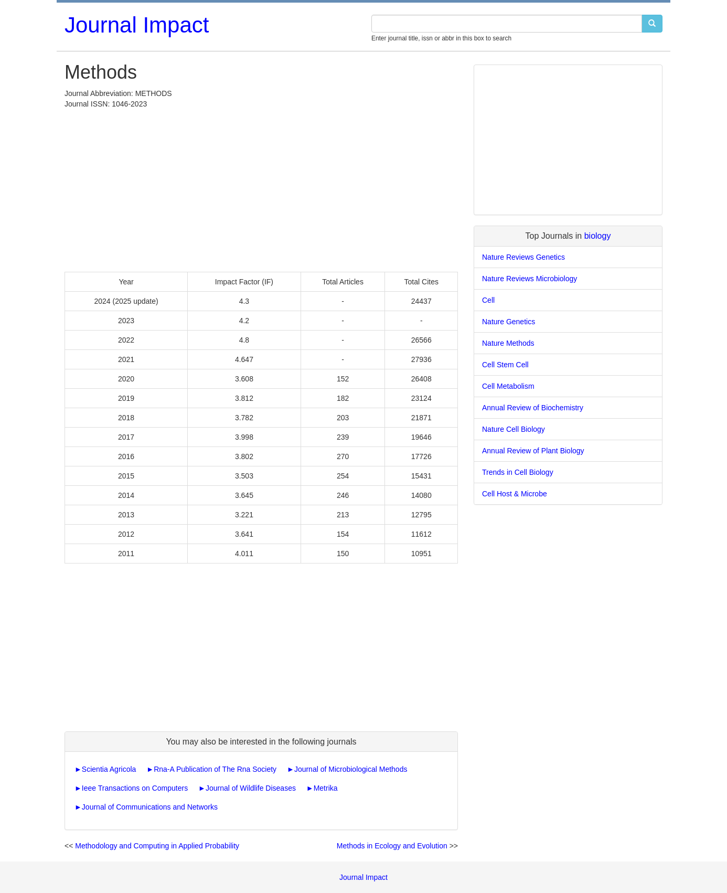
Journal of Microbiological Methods (351, 769)
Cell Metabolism (508, 386)
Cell (488, 300)
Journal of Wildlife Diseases (251, 788)
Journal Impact (137, 25)
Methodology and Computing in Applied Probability (157, 846)
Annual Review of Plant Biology (533, 451)
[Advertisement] (261, 187)
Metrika (326, 788)
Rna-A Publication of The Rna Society (215, 769)
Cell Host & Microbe (514, 494)
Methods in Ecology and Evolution (392, 846)
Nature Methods (508, 343)
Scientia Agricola (109, 769)
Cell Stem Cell (505, 364)
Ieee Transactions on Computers (135, 788)
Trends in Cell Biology (517, 472)
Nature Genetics (508, 321)
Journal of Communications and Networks (150, 807)
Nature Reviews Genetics (523, 257)
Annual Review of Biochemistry (532, 407)
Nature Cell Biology (513, 429)
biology (597, 235)
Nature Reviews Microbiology (529, 278)
